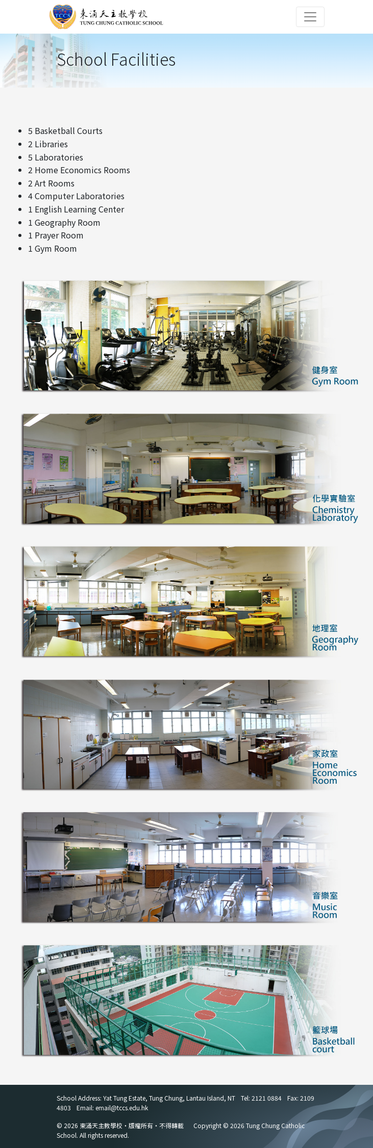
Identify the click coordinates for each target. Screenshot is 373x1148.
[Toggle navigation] (310, 17)
